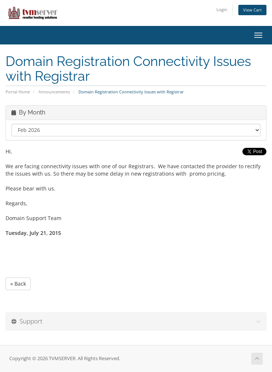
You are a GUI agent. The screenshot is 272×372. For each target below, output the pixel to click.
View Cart (252, 10)
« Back (18, 283)
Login (221, 9)
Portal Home (18, 91)
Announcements (54, 91)
